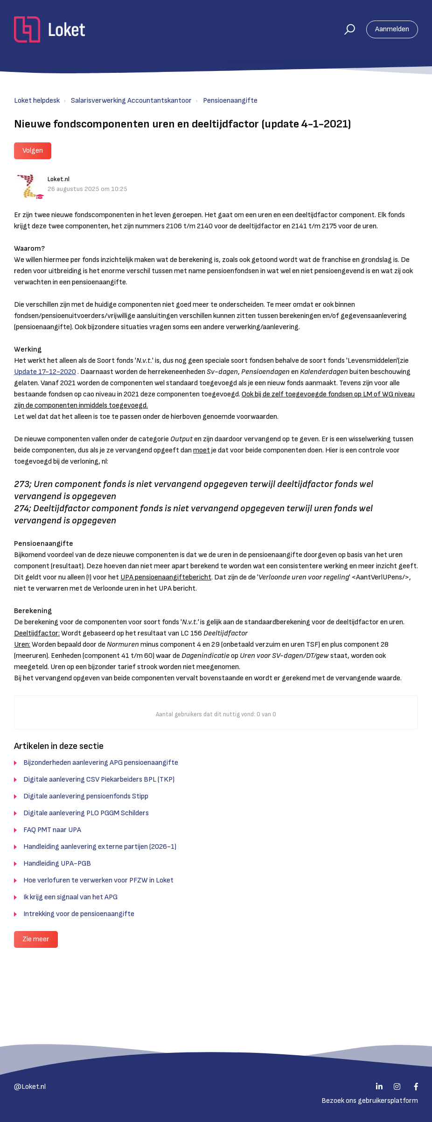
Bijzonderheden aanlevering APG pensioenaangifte (100, 762)
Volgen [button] (32, 150)
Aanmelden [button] (392, 29)
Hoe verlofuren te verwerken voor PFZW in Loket (98, 880)
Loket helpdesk (37, 100)
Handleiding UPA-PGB (57, 863)
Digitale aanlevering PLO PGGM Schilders (86, 813)
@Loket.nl (30, 1086)
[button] (345, 29)
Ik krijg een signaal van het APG (70, 897)
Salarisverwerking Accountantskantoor (131, 100)
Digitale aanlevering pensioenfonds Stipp (85, 796)
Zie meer (35, 939)
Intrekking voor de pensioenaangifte (78, 914)
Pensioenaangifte (230, 100)
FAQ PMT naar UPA (52, 830)
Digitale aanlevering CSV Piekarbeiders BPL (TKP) (98, 779)
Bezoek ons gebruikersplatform (369, 1100)
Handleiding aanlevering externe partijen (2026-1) (99, 846)
